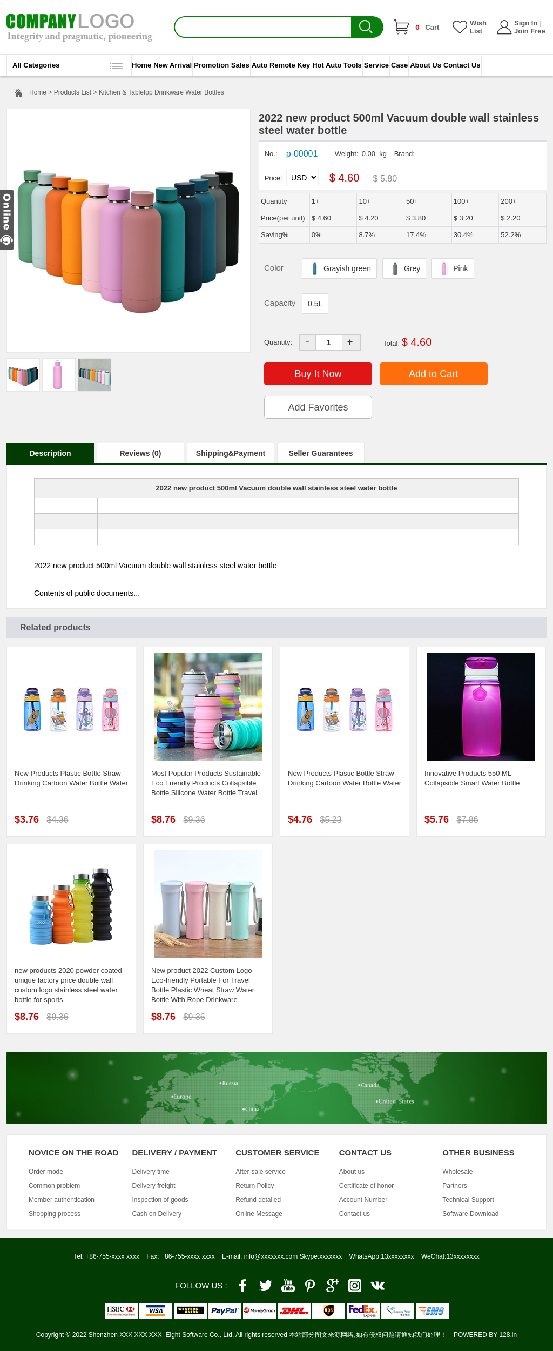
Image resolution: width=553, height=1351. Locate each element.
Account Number (363, 1200)
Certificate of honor (366, 1185)
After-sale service (260, 1171)
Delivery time (151, 1171)
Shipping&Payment (230, 453)
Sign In (525, 23)
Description (50, 453)
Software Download (470, 1214)
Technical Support (468, 1200)
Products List (72, 92)
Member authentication (62, 1200)
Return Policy (254, 1185)
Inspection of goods (160, 1200)
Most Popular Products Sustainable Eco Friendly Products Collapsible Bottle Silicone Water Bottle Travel (206, 783)
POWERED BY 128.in (485, 1335)
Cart (427, 27)
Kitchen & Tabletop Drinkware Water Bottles (161, 92)
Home (141, 65)
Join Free (529, 31)
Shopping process (54, 1214)
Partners (454, 1185)
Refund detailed (258, 1200)
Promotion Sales (221, 65)
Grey (404, 267)
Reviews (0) (140, 453)
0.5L (315, 303)
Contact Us (462, 65)
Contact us (354, 1214)
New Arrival (172, 65)
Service (376, 65)
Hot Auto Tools (337, 65)
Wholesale (457, 1171)
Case (399, 65)
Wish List (478, 27)
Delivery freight (154, 1185)
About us (352, 1171)
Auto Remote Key (281, 65)
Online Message (258, 1214)
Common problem (54, 1185)
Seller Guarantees (320, 453)
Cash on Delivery (156, 1214)
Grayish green (339, 267)
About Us (425, 65)
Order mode (46, 1171)
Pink (452, 267)
